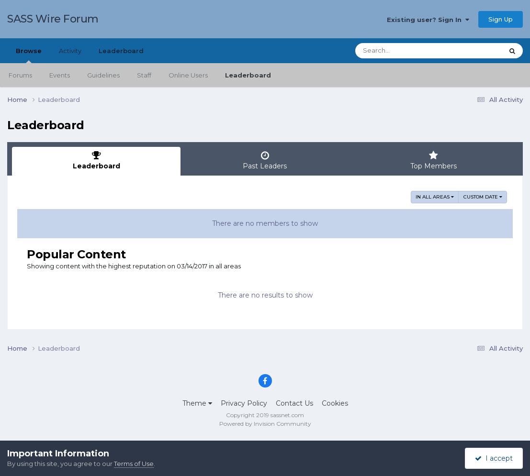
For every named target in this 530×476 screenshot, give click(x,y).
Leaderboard (248, 75)
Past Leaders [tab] (265, 160)
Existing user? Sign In (428, 19)
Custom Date (482, 197)
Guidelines (103, 75)
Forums (20, 75)
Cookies (335, 403)
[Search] (402, 50)
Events (59, 75)
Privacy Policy (244, 403)
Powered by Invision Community (265, 423)
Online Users (188, 75)
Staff (144, 75)
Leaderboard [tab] (96, 160)
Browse (29, 55)
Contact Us (294, 403)
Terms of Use (134, 463)
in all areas (435, 197)
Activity (70, 51)
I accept (494, 458)
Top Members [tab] (434, 160)
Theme (197, 403)
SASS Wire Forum (53, 18)
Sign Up (500, 19)
